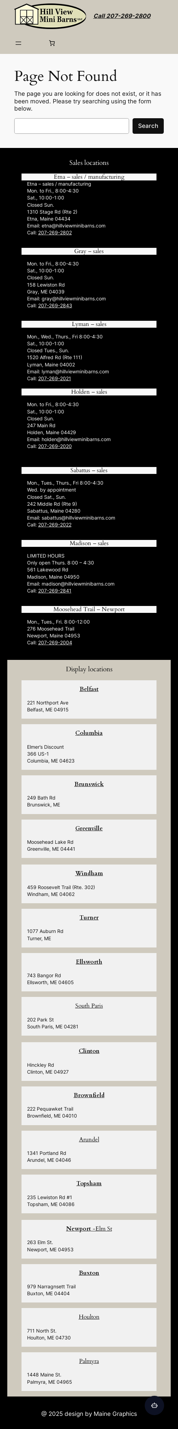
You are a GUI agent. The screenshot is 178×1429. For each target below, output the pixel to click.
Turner (89, 918)
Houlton (89, 1317)
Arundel (89, 1139)
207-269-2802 (55, 232)
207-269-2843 (55, 305)
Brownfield (89, 1095)
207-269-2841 (54, 591)
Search (148, 125)
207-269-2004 (55, 642)
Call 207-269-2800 (122, 15)
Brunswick (89, 784)
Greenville (89, 828)
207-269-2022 (54, 524)
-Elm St (89, 1229)
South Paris (89, 1006)
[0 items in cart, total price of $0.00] (52, 43)
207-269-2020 (55, 446)
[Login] (35, 43)
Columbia (89, 733)
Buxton (89, 1273)
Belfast (89, 689)
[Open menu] (18, 43)
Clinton (89, 1051)
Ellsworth (89, 962)
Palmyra (89, 1361)
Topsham (89, 1183)
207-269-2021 (54, 378)
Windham (89, 873)
